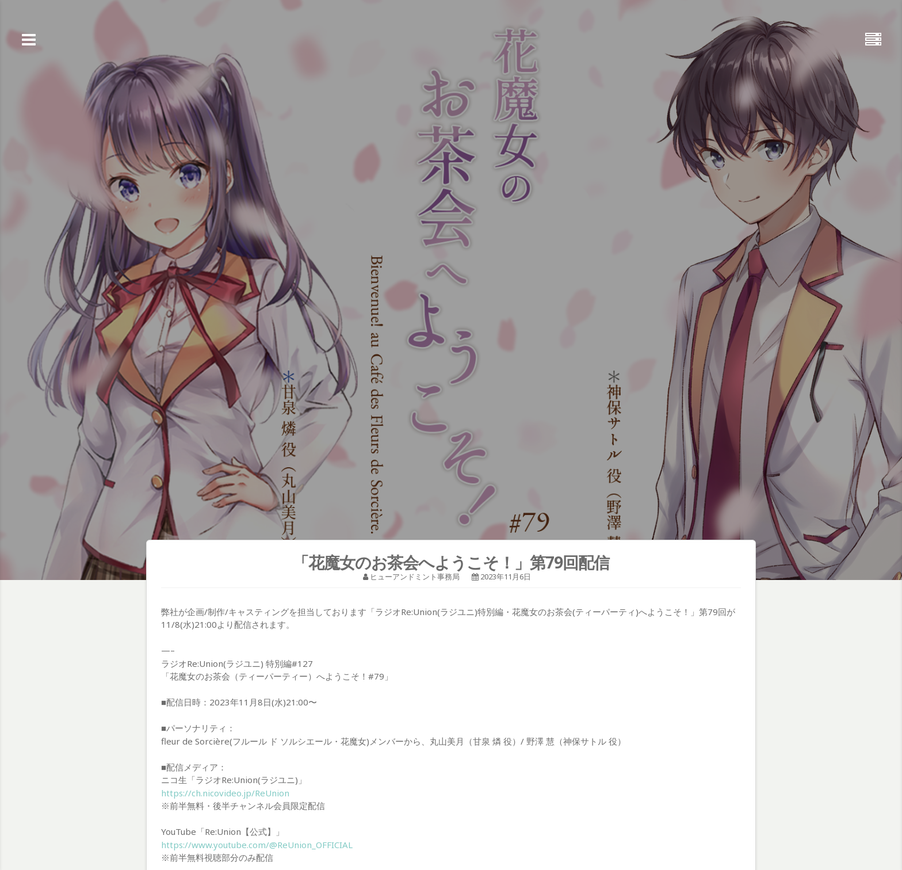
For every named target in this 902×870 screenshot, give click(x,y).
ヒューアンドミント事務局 (415, 576)
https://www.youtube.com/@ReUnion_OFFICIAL (257, 844)
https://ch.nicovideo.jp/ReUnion (225, 793)
